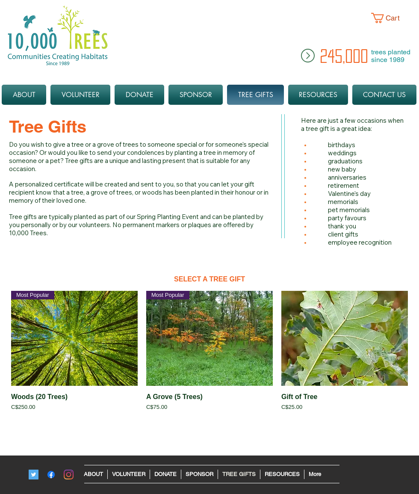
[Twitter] (33, 474)
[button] (392, 18)
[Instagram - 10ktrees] (69, 474)
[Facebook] (51, 474)
